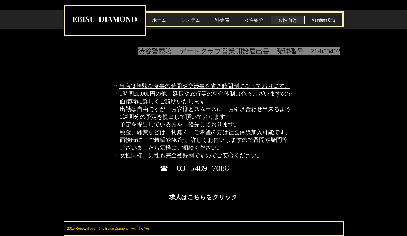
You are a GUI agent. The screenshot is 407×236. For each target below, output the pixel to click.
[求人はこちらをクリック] (203, 197)
